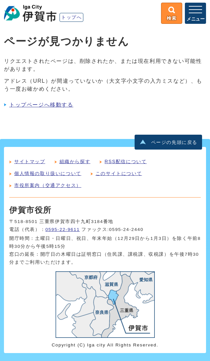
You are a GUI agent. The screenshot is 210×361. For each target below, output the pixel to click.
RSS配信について (126, 161)
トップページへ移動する (41, 105)
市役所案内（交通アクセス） (47, 185)
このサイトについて (119, 173)
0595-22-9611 (62, 229)
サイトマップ (29, 161)
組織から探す (75, 161)
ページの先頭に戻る (174, 142)
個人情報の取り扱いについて (47, 173)
